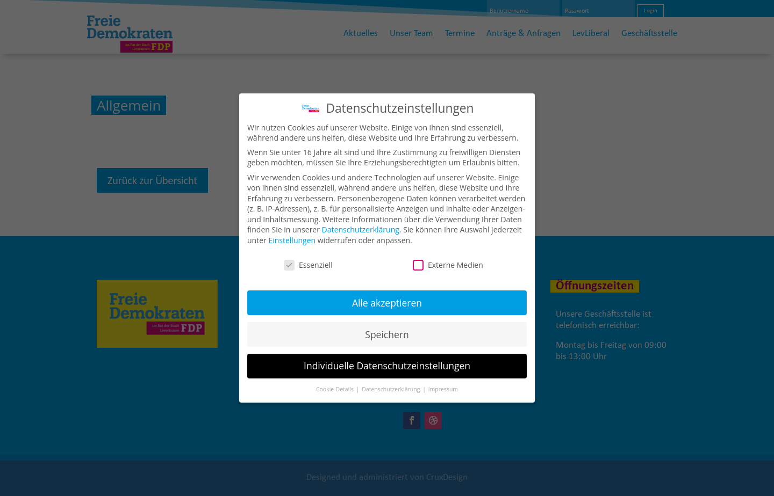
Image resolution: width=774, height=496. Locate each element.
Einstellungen (292, 233)
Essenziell (308, 257)
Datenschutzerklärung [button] (391, 381)
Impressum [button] (443, 381)
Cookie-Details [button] (335, 381)
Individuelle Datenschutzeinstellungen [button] (387, 358)
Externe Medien (448, 257)
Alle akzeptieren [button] (387, 294)
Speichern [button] (386, 326)
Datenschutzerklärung (360, 222)
